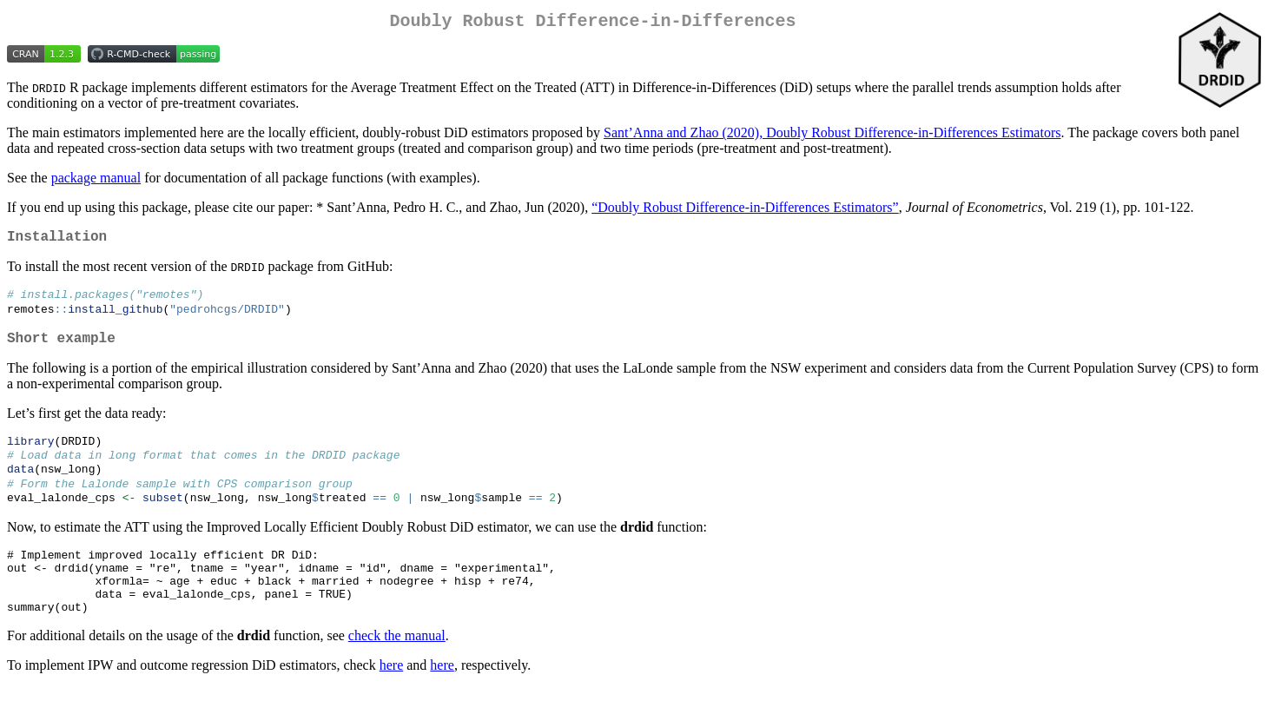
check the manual (397, 669)
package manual (96, 181)
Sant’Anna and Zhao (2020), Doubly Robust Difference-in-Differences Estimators (832, 136)
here (392, 698)
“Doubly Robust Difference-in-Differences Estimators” (745, 210)
